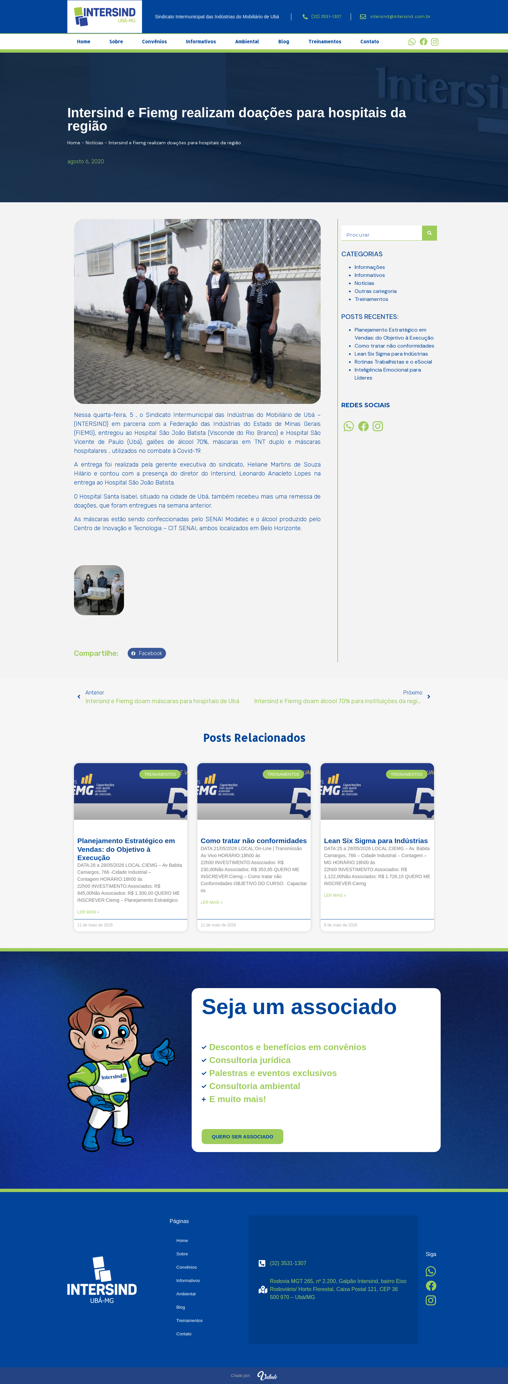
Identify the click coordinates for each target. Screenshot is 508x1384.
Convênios (154, 41)
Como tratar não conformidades (394, 345)
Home (83, 41)
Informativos (201, 41)
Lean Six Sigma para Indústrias (391, 353)
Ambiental (247, 41)
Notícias (94, 143)
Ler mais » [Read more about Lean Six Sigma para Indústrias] (335, 895)
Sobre (116, 41)
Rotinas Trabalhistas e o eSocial (393, 361)
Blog (283, 41)
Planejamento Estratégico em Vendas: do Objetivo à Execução (126, 849)
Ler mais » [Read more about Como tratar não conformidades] (212, 902)
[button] (147, 653)
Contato (369, 41)
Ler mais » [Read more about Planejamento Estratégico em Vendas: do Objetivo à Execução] (88, 912)
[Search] (429, 233)
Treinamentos (324, 41)
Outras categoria (376, 291)
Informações (370, 267)
